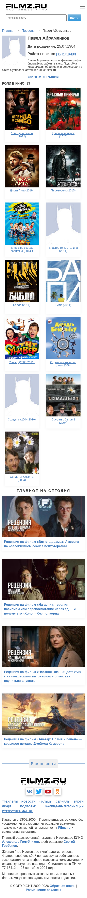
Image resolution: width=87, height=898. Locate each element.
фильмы (45, 801)
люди (6, 806)
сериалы (63, 801)
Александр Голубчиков (20, 841)
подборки (28, 806)
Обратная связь (62, 886)
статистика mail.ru (17, 811)
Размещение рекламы (43, 890)
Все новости (43, 764)
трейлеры (10, 801)
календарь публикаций (64, 806)
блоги (79, 801)
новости (28, 801)
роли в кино (66, 54)
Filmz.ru (64, 827)
